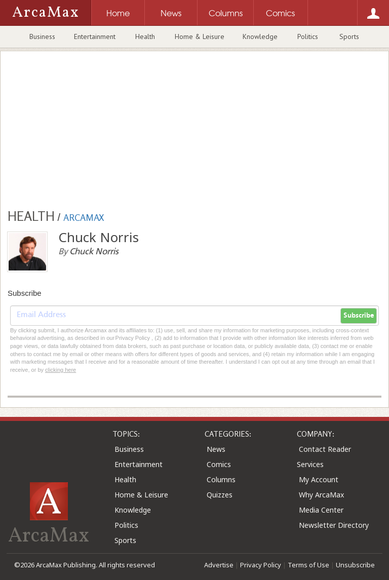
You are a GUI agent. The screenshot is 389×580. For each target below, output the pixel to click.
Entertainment (94, 36)
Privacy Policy (260, 564)
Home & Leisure (199, 36)
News (216, 449)
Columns (221, 479)
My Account (318, 479)
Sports (349, 36)
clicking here (60, 370)
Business (42, 36)
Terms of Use (308, 564)
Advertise (219, 564)
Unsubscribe (355, 564)
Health (145, 36)
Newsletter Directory (334, 525)
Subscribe (358, 315)
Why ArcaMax (321, 494)
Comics (219, 464)
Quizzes (219, 494)
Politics (307, 36)
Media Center (321, 510)
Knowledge (260, 36)
